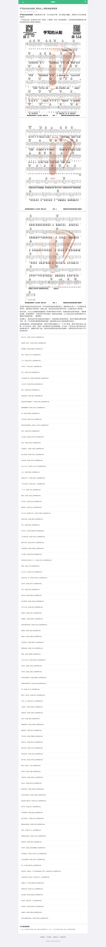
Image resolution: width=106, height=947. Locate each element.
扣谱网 (53, 2)
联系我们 (43, 937)
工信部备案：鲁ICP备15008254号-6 (53, 941)
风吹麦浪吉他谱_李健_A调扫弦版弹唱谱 (36, 929)
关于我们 (49, 937)
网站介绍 (56, 937)
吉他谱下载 (62, 937)
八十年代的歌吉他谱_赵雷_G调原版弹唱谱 (63, 929)
